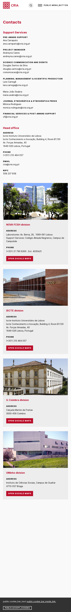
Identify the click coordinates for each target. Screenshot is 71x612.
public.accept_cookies (17, 608)
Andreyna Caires (11, 52)
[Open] (53, 5)
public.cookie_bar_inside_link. (41, 601)
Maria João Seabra (12, 91)
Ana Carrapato (10, 40)
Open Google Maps (19, 258)
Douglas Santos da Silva (15, 65)
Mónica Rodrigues (12, 104)
